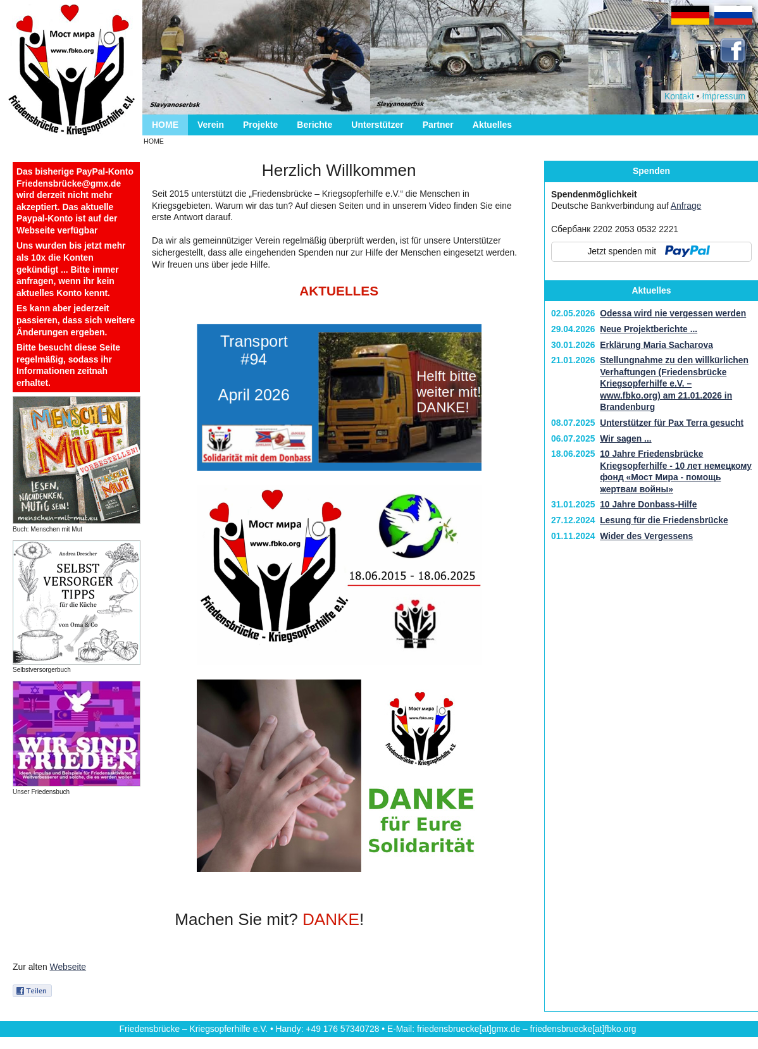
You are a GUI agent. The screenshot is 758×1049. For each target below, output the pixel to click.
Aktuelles (492, 125)
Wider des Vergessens (646, 536)
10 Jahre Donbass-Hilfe (648, 504)
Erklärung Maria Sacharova (656, 345)
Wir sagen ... (626, 438)
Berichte (314, 125)
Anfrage (686, 206)
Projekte (260, 125)
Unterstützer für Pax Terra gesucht (671, 423)
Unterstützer (377, 125)
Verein (210, 125)
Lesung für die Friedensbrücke (664, 520)
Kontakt (679, 96)
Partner (438, 125)
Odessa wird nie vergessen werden (673, 313)
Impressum (723, 96)
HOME (165, 125)
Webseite (68, 967)
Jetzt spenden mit (621, 251)
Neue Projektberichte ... (648, 329)
